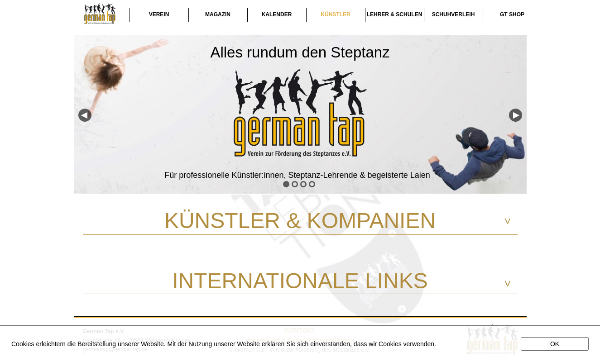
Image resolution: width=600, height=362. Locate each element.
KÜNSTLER (335, 14)
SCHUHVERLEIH (453, 14)
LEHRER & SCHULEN (394, 14)
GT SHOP (512, 14)
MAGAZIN (217, 14)
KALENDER (277, 14)
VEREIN (159, 14)
